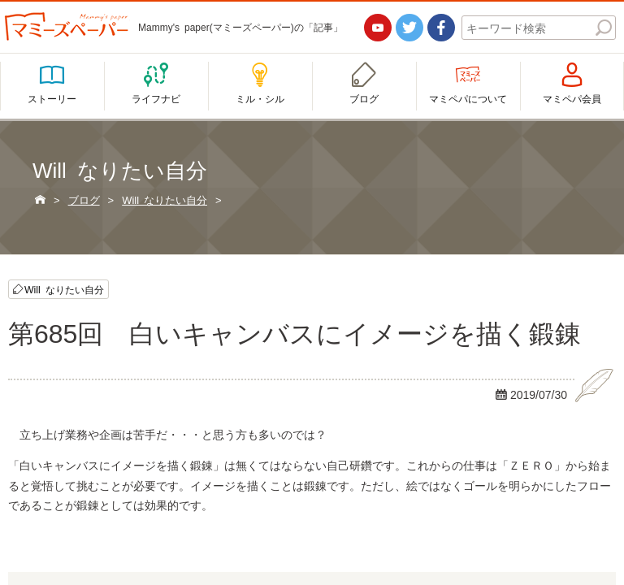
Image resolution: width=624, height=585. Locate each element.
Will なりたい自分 (64, 289)
